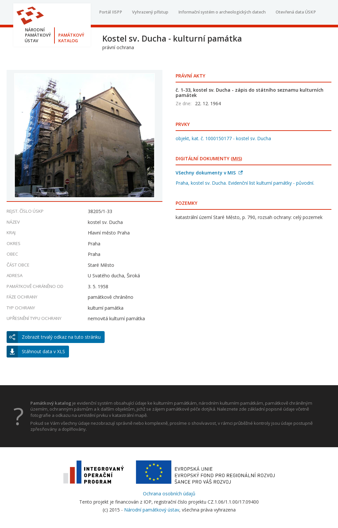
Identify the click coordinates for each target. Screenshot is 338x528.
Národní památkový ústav (151, 510)
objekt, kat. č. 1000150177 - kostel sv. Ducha (223, 138)
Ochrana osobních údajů (169, 493)
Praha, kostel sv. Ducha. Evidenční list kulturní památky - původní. (245, 183)
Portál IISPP (110, 12)
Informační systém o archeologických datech (222, 12)
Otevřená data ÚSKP (296, 12)
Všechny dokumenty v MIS (209, 173)
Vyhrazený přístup (150, 12)
